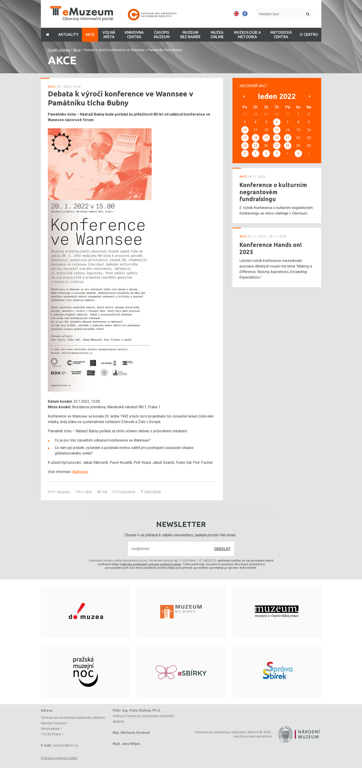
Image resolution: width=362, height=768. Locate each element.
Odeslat (222, 549)
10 (245, 130)
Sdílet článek (151, 491)
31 (245, 153)
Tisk (102, 491)
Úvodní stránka (59, 50)
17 (245, 138)
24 (245, 146)
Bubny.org (80, 472)
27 (277, 146)
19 (266, 138)
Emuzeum (63, 491)
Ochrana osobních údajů (59, 758)
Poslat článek (124, 491)
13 (277, 130)
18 (255, 138)
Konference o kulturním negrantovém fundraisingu (273, 191)
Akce (77, 50)
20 (277, 138)
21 (288, 138)
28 (288, 146)
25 (255, 146)
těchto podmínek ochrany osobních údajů (152, 564)
